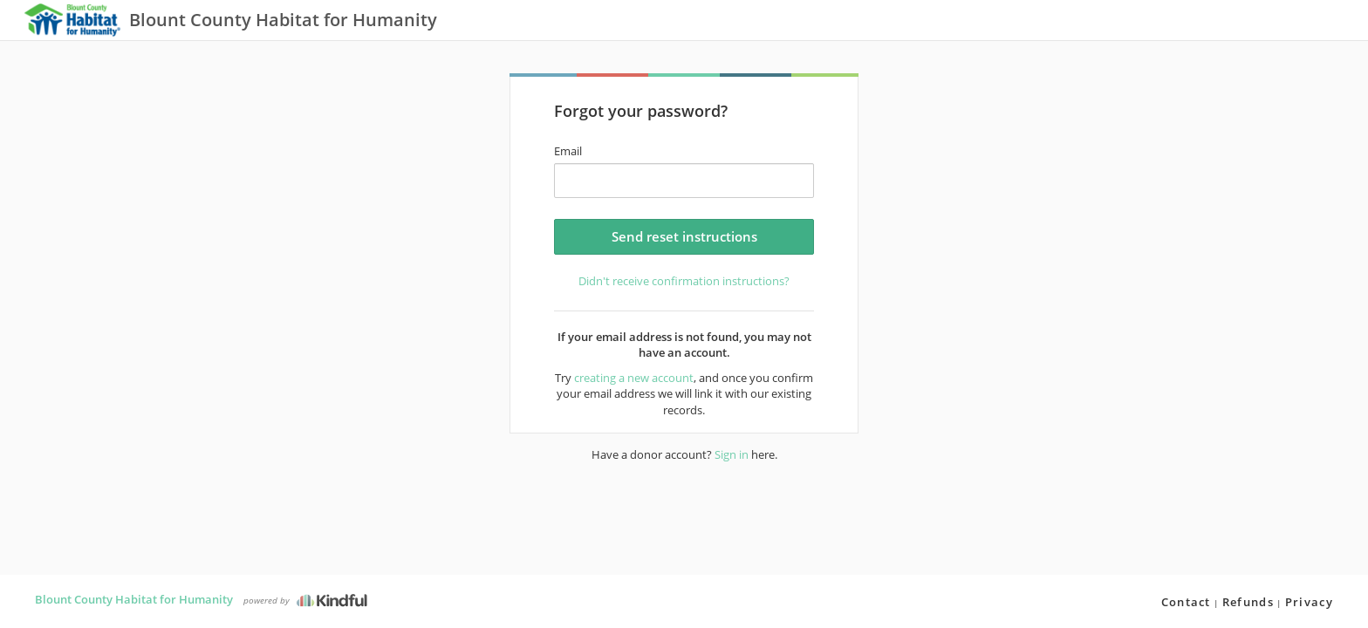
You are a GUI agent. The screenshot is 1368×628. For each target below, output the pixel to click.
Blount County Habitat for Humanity (134, 599)
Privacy (1309, 602)
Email (568, 151)
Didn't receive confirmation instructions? (684, 281)
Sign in (732, 454)
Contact (1186, 602)
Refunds (1248, 602)
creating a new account (634, 378)
